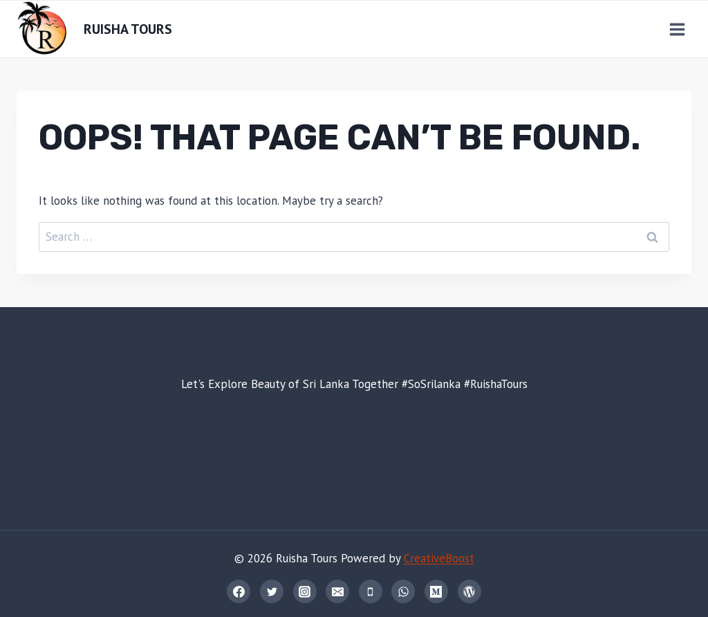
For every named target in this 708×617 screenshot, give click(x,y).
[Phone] (370, 591)
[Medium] (436, 591)
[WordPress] (469, 591)
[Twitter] (271, 591)
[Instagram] (305, 591)
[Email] (337, 591)
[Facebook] (238, 591)
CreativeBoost (439, 558)
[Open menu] (676, 29)
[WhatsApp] (403, 591)
